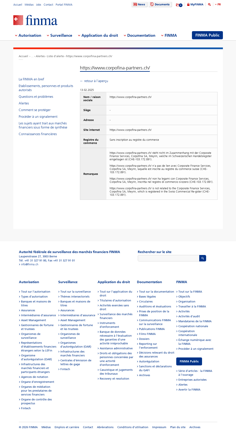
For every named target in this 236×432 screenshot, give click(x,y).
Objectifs (184, 296)
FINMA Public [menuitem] (207, 35)
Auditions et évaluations (155, 306)
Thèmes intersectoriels (74, 296)
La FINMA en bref (31, 79)
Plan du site (177, 427)
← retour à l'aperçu (94, 81)
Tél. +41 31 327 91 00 (32, 260)
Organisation (186, 301)
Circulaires (146, 301)
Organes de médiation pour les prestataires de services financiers (36, 390)
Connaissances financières (38, 134)
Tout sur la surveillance (75, 291)
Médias (29, 4)
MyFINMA (196, 4)
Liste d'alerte (55, 56)
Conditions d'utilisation (132, 427)
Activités (184, 311)
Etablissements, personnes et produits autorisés (46, 88)
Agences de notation (34, 377)
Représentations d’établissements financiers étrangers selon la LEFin (38, 346)
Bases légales (147, 296)
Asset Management (33, 320)
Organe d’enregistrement (37, 381)
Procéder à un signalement (38, 116)
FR (219, 4)
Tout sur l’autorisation (35, 291)
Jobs (38, 4)
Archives (144, 375)
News (138, 4)
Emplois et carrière (67, 427)
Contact (48, 4)
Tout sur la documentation (156, 291)
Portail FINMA (64, 4)
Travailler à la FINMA (192, 306)
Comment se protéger (35, 110)
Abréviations (105, 427)
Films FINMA (147, 334)
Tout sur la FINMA (190, 291)
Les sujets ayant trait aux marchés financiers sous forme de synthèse (43, 125)
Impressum (159, 427)
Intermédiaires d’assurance (38, 315)
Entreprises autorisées (192, 379)
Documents (159, 4)
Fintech (26, 408)
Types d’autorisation (34, 296)
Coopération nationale (193, 326)
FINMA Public (189, 361)
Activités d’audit (189, 316)
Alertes (40, 56)
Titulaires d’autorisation (115, 300)
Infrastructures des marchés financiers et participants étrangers (35, 368)
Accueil (17, 4)
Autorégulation (149, 361)
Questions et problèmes (36, 97)
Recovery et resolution (114, 378)
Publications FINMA (152, 329)
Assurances (28, 310)
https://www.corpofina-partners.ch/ (89, 56)
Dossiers (144, 338)
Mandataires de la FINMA (194, 321)
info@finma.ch (29, 264)
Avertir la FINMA (189, 389)
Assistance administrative (116, 348)
